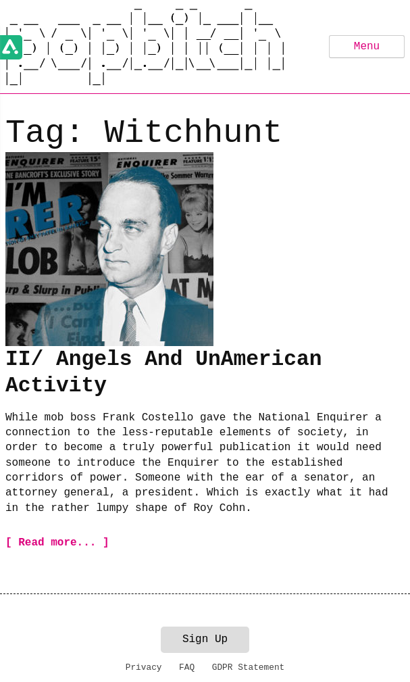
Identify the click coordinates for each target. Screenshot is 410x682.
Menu (367, 47)
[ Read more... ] (57, 543)
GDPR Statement (248, 667)
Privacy (144, 667)
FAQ (187, 667)
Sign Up (205, 639)
